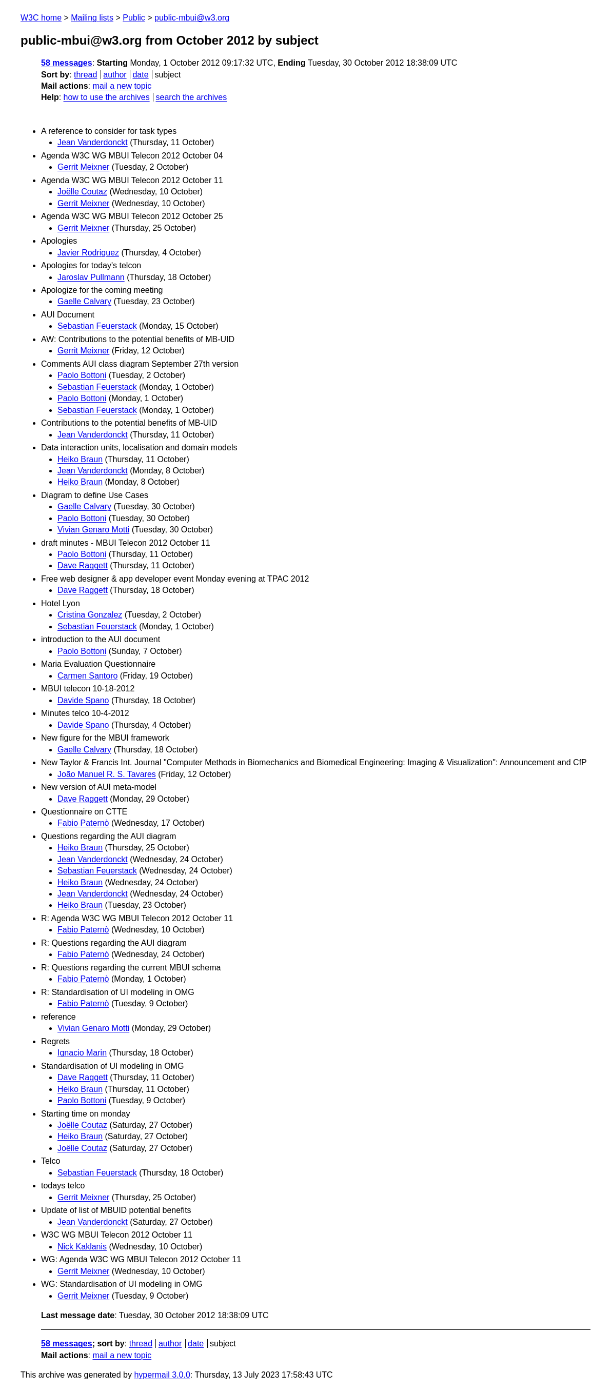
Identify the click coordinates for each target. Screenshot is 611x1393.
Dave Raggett (82, 565)
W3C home (41, 17)
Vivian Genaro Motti (93, 529)
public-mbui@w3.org (191, 17)
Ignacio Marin (82, 1052)
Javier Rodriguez (88, 252)
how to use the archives (107, 97)
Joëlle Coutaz (82, 191)
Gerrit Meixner (83, 167)
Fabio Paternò (83, 823)
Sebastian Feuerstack (97, 326)
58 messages (66, 62)
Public (134, 17)
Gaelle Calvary (84, 301)
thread (85, 74)
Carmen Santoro (87, 675)
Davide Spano (83, 700)
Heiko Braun (80, 459)
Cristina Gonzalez (89, 614)
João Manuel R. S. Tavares (106, 774)
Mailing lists (92, 17)
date (140, 74)
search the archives (191, 97)
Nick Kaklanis (82, 1246)
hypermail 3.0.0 (162, 1374)
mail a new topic (121, 86)
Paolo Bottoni (81, 375)
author (114, 74)
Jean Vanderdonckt (92, 142)
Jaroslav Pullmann (91, 277)
